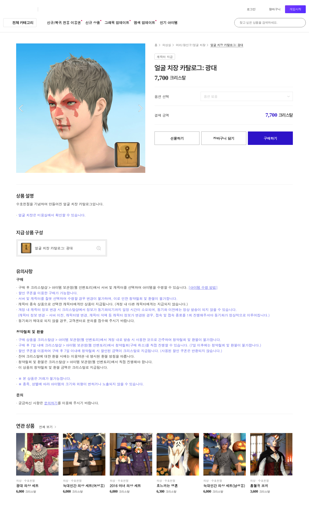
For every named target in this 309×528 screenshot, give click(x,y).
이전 (20, 108)
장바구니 (275, 9)
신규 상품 (92, 22)
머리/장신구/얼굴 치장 (190, 45)
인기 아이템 (169, 22)
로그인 (251, 9)
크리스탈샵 (51, 9)
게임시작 (295, 9)
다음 (140, 108)
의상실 (166, 45)
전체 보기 (46, 426)
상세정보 (61, 248)
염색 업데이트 (144, 22)
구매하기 (270, 138)
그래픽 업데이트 (116, 22)
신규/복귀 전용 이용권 (64, 22)
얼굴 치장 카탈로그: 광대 (226, 45)
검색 (300, 22)
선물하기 (177, 138)
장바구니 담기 (223, 138)
